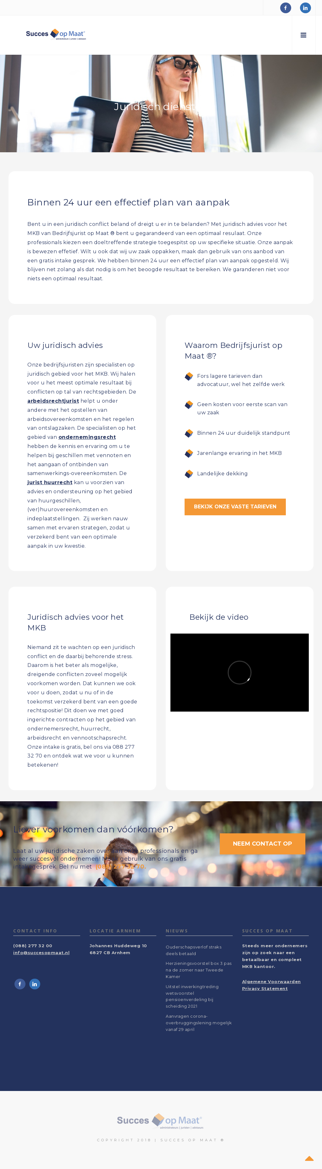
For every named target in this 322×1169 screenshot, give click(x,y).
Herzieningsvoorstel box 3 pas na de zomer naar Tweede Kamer (199, 970)
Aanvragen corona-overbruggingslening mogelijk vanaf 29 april (199, 1023)
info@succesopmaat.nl (41, 952)
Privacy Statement (265, 988)
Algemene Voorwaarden (271, 981)
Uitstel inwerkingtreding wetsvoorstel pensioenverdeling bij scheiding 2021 (192, 996)
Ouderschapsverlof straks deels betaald (193, 950)
